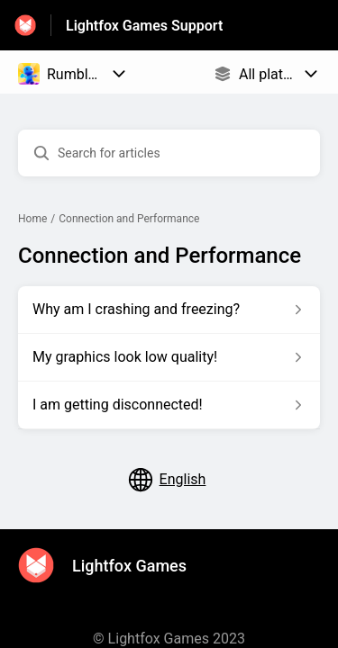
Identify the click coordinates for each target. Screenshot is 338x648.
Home (32, 218)
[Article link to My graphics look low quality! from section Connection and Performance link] (169, 357)
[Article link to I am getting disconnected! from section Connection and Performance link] (169, 405)
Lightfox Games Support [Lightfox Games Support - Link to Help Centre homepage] (144, 25)
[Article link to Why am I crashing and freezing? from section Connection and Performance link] (169, 309)
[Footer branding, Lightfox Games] (111, 565)
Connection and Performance (129, 218)
